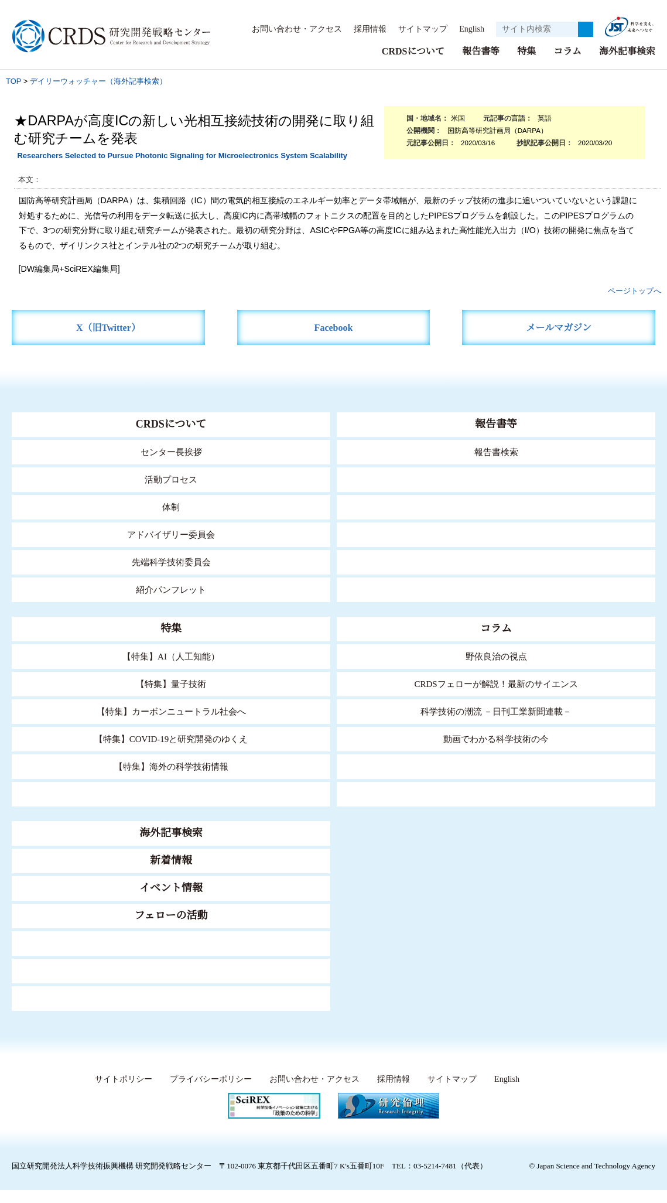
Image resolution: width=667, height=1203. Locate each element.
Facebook (333, 327)
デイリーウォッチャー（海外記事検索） (98, 80)
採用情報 (364, 29)
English (468, 29)
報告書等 (481, 50)
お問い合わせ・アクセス (291, 29)
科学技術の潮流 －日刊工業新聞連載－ (496, 711)
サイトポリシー (121, 1079)
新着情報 (171, 859)
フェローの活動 (171, 914)
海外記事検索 (627, 50)
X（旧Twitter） (108, 327)
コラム (567, 50)
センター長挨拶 (171, 451)
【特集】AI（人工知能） (171, 656)
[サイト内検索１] (537, 29)
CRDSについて (412, 50)
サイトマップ (416, 29)
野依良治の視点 (496, 656)
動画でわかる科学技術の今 (496, 738)
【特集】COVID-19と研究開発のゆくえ (171, 738)
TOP (13, 80)
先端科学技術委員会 (171, 561)
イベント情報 (171, 887)
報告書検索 (496, 451)
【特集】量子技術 (171, 683)
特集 (526, 50)
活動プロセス (171, 479)
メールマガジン (558, 327)
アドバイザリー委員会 (171, 534)
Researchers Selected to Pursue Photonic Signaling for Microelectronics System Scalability (182, 155)
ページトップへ (634, 290)
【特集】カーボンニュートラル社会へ (171, 711)
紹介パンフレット (171, 589)
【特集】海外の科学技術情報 (171, 766)
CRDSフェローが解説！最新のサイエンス (496, 683)
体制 (171, 506)
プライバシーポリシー (208, 1079)
